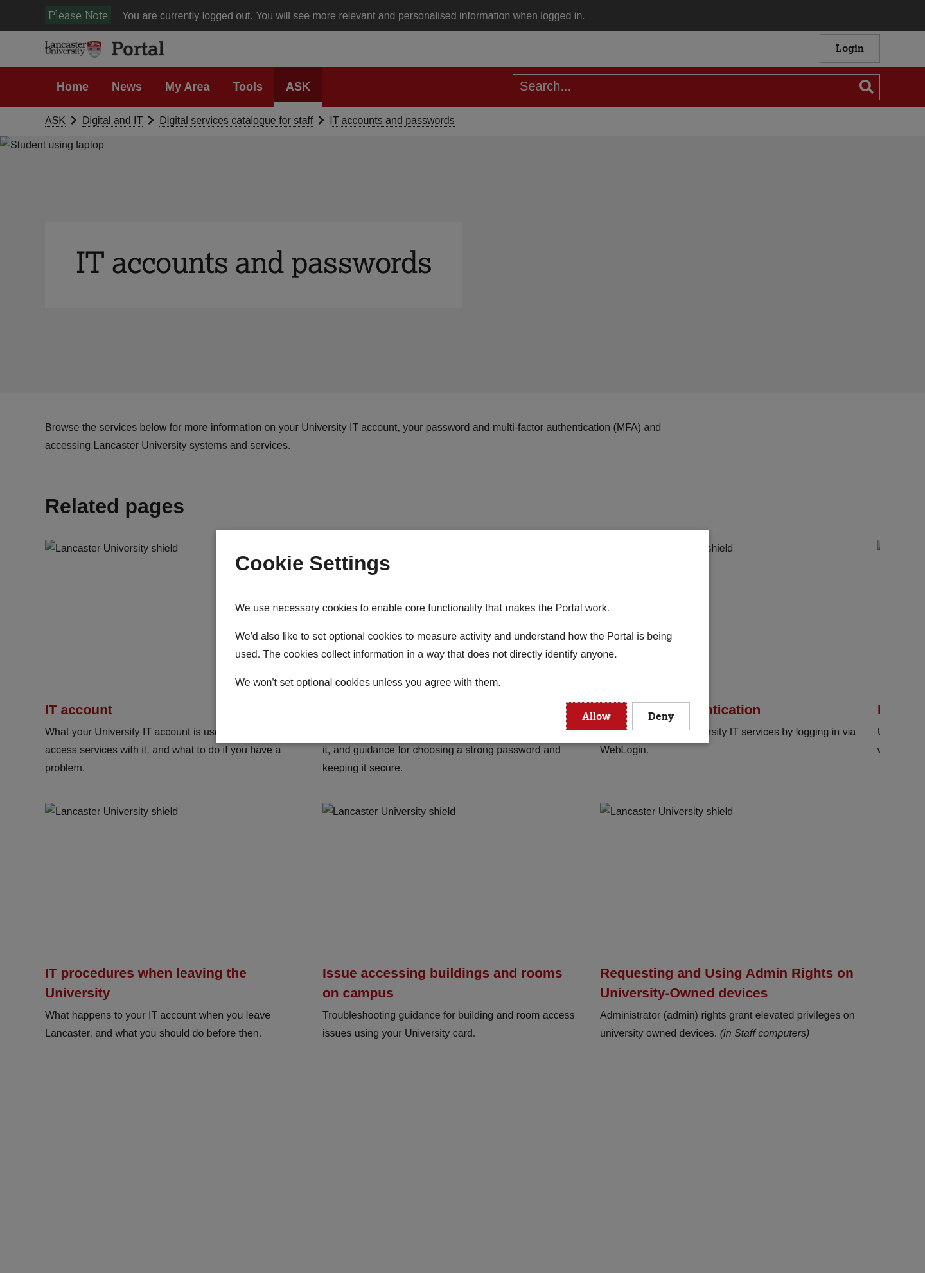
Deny (661, 716)
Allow (596, 716)
